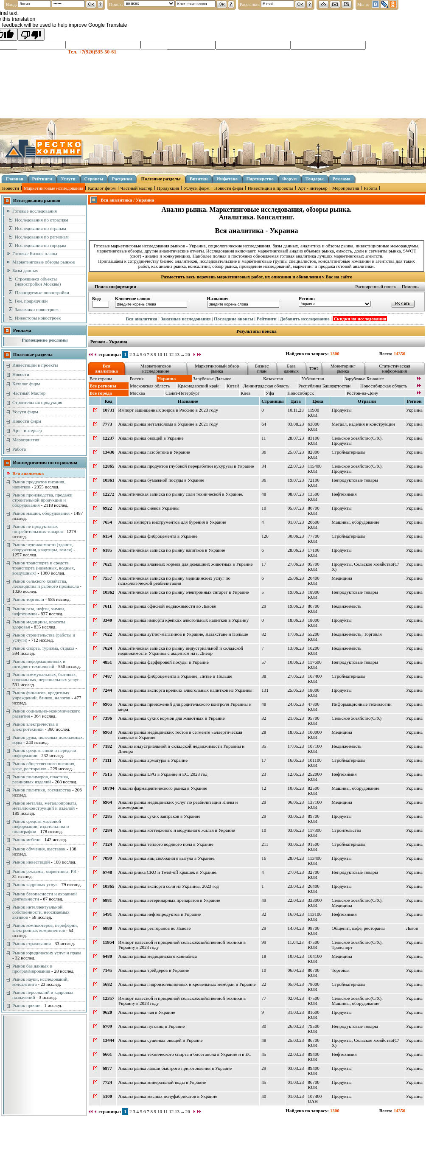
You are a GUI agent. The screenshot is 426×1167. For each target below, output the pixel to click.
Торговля (372, 634)
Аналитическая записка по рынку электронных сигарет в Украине (183, 592)
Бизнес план (262, 368)
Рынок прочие (26, 1005)
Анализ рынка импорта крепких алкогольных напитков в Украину (183, 620)
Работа (370, 188)
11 (165, 354)
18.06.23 (296, 620)
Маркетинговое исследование (155, 368)
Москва (137, 393)
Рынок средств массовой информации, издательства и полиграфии (40, 826)
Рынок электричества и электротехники (35, 726)
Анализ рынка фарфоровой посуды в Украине (163, 662)
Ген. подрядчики (31, 300)
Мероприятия (345, 188)
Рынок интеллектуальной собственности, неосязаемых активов (41, 912)
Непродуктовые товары (355, 480)
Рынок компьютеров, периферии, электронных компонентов (45, 928)
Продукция (168, 188)
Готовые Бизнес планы (34, 253)
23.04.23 (296, 886)
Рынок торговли (28, 599)
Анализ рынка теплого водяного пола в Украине (165, 844)
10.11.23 (296, 409)
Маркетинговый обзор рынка (217, 368)
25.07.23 (296, 451)
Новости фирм (228, 188)
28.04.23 (296, 858)
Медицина (342, 578)
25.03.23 (296, 1040)
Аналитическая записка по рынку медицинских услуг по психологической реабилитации (174, 580)
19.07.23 (296, 480)
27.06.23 (296, 564)
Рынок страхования (31, 943)
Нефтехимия (344, 494)
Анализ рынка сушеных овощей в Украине (160, 1040)
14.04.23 (296, 928)
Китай (233, 385)
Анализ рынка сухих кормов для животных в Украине (171, 718)
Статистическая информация (394, 368)
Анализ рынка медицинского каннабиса (157, 956)
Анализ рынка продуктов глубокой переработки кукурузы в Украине (186, 465)
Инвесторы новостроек (38, 317)
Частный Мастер (28, 393)
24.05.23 (296, 704)
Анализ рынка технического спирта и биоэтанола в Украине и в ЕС (185, 1054)
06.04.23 (296, 970)
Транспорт (342, 947)
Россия (136, 378)
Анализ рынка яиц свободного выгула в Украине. (167, 858)
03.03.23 (296, 1068)
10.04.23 (296, 956)
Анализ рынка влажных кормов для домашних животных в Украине (185, 564)
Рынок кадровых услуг (34, 884)
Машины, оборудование (355, 522)
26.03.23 (296, 1026)
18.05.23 (296, 732)
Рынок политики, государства (41, 789)
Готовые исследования (34, 210)
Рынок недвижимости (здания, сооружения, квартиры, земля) (42, 547)
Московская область (150, 385)
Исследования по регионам (42, 236)
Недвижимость (347, 606)
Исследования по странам (40, 228)
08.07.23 (296, 494)
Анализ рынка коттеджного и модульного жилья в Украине (176, 830)
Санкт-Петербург (182, 393)
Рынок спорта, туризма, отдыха (43, 648)
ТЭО (313, 368)
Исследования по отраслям (41, 219)
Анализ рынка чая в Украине (146, 1012)
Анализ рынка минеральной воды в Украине (162, 1082)
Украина (414, 409)
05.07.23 (296, 508)
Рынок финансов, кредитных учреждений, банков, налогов (41, 695)
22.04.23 (296, 900)
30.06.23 (296, 536)
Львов (412, 928)
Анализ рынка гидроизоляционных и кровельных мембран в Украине (187, 984)
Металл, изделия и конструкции (363, 423)
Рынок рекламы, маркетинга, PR (44, 871)
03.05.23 (296, 816)
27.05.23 (296, 676)
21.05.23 (296, 718)
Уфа (270, 393)
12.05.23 (296, 774)
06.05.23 (296, 802)
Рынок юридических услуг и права (46, 952)
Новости (10, 188)
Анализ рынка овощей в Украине (151, 437)
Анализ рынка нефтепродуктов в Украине (159, 914)
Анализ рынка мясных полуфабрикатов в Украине (167, 1096)
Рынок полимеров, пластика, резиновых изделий (40, 779)
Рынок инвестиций (31, 861)
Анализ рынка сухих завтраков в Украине (159, 816)
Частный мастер (136, 188)
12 (171, 354)
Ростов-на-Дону (362, 393)
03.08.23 (296, 423)
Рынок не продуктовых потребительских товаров (37, 529)
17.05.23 (296, 746)
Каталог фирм (101, 188)
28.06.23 (296, 550)
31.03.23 (296, 1012)
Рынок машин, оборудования (41, 513)
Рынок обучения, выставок (38, 848)
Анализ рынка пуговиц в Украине (151, 1026)
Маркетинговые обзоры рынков (43, 261)
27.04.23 (296, 872)
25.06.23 (296, 578)
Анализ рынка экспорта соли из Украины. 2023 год (168, 886)
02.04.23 (296, 998)
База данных (291, 368)
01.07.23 (296, 522)
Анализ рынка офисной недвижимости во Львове (167, 606)
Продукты (342, 409)
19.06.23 (296, 592)
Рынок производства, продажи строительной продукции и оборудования (42, 500)
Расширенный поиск (375, 286)
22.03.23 (296, 1054)
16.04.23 (296, 914)
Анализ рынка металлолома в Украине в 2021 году (168, 423)
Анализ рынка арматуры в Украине (153, 760)
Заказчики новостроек (37, 309)
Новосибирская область (383, 385)
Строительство (347, 830)
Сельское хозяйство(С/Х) (357, 437)
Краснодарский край (198, 385)
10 (159, 354)
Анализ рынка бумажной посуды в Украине (161, 480)
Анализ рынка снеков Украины (148, 508)
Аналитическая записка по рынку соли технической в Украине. (181, 494)
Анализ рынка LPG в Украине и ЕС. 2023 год (162, 774)
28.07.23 (296, 437)
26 (187, 354)
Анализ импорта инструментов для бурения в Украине (172, 522)
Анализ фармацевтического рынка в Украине (162, 788)
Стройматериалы (348, 451)
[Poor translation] (31, 34)
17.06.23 (296, 634)
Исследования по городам (40, 245)
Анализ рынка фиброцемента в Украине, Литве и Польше (175, 676)
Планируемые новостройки (42, 292)
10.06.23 (296, 662)
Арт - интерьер (313, 188)
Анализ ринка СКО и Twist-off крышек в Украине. (168, 872)
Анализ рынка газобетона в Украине (154, 451)
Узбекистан (313, 378)
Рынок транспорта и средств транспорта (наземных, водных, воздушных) (43, 567)
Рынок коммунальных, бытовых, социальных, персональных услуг (45, 677)
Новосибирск (300, 393)
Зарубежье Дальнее (212, 378)
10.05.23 (296, 788)
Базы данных (25, 270)
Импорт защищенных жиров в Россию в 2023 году (168, 409)
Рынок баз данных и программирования (32, 968)
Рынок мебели (26, 839)
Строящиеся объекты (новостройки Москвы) (38, 281)
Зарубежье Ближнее (364, 378)
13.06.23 (296, 648)
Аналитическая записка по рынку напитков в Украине (171, 550)
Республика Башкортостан (324, 385)
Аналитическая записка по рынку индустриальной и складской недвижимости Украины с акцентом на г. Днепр (181, 650)
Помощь (410, 286)
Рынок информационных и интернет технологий (38, 664)
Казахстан (273, 378)
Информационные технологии (362, 704)
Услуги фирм (197, 188)
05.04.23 (296, 984)
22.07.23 (296, 465)
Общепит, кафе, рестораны (358, 928)
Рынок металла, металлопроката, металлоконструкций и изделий (45, 805)
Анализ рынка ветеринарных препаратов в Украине (169, 900)
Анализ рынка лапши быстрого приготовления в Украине (175, 1068)
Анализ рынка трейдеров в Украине (153, 970)
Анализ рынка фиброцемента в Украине (158, 536)
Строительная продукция (37, 402)
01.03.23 (296, 1082)
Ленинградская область (266, 385)
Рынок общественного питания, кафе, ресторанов (43, 766)
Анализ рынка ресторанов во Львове (154, 928)
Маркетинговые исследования (53, 188)
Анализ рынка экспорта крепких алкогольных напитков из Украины (185, 690)
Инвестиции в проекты (270, 188)
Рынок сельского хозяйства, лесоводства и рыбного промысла (45, 583)
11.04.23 (296, 942)
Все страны (101, 378)
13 (177, 354)
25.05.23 (296, 690)
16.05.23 (296, 760)
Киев (245, 393)
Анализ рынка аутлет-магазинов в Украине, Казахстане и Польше (183, 634)
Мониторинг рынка (343, 368)
